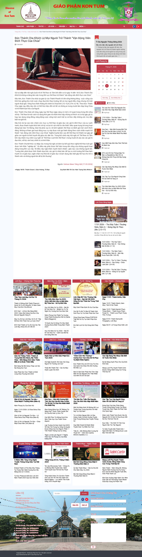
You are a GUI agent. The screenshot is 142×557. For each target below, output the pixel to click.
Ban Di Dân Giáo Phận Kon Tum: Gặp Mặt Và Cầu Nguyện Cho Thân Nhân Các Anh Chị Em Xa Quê (85, 373)
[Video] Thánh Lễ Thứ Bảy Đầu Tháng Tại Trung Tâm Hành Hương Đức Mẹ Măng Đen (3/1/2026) (26, 470)
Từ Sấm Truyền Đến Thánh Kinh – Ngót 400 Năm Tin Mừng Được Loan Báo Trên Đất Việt (114, 431)
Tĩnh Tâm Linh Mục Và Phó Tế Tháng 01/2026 (25, 298)
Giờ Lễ (84, 505)
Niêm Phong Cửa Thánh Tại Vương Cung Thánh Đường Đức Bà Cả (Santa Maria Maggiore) (57, 317)
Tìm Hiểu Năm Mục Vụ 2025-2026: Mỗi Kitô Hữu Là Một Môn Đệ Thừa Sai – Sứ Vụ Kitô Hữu (114, 188)
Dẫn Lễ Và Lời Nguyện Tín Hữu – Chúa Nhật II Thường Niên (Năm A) (27, 400)
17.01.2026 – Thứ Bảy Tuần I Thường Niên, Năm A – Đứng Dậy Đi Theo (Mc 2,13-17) (114, 120)
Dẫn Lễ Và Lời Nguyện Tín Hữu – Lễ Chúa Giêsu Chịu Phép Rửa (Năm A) (26, 416)
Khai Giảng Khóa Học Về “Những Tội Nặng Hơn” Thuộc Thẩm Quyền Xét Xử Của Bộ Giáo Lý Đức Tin (57, 411)
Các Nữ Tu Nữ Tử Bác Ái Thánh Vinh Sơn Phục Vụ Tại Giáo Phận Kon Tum (86, 312)
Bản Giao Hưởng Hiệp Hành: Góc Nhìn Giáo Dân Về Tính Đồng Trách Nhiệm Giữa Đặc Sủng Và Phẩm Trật (115, 479)
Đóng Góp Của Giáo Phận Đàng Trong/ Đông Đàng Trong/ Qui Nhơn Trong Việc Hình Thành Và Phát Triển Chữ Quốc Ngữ (114, 408)
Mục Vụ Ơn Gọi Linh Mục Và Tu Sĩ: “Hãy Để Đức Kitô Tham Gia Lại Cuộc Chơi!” (27, 320)
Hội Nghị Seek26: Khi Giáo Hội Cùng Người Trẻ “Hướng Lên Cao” (57, 363)
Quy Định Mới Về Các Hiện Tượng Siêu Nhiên (75, 170)
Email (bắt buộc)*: (108, 507)
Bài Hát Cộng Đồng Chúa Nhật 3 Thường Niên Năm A (85, 463)
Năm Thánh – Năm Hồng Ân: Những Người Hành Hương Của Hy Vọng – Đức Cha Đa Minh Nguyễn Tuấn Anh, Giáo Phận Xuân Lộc (114, 471)
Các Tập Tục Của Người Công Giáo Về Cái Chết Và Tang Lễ (114, 178)
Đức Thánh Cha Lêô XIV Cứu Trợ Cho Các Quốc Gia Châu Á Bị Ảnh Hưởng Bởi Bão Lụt (85, 366)
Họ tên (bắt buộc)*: (108, 500)
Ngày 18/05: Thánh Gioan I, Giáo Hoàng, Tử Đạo (33, 170)
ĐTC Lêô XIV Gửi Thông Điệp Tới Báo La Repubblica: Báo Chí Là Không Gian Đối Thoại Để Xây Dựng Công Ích (114, 156)
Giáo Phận (31, 26)
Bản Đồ (75, 505)
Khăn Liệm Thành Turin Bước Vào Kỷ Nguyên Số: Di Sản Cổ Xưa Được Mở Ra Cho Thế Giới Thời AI (114, 417)
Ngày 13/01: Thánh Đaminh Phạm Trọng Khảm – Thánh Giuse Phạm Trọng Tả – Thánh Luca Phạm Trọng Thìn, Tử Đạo (114, 312)
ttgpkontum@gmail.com (37, 512)
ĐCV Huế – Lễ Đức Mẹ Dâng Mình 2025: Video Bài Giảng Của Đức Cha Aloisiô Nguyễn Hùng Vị (26, 313)
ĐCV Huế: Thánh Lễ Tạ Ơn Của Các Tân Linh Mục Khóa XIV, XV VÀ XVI (27, 326)
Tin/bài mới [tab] (100, 103)
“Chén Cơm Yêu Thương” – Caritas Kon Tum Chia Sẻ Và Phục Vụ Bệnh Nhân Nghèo (85, 358)
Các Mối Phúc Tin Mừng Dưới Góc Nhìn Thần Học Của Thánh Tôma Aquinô (56, 419)
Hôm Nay (105, 98)
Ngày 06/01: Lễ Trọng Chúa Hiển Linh (115, 325)
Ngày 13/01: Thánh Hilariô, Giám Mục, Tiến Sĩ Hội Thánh (113, 304)
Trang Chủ (20, 26)
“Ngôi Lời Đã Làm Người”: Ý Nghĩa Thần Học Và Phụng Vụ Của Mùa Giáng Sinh (56, 437)
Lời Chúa (52, 26)
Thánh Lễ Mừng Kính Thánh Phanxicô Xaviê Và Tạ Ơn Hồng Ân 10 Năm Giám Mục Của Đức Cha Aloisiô (27, 305)
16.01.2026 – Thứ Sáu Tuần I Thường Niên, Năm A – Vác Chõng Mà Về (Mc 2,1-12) (113, 244)
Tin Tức (41, 26)
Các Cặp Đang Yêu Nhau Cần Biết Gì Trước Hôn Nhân (114, 357)
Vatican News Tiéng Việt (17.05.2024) (78, 164)
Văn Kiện (63, 26)
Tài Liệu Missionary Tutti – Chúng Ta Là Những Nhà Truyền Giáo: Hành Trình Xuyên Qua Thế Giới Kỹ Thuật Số (57, 469)
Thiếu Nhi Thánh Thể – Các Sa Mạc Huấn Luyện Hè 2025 (56, 369)
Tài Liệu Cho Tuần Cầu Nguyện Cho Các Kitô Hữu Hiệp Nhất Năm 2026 (114, 109)
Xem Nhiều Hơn (116, 98)
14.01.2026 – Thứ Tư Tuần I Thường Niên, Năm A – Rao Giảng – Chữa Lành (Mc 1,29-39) (114, 262)
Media (82, 26)
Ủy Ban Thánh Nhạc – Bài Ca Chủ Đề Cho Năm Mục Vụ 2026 (85, 469)
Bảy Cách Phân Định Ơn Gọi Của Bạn (85, 307)
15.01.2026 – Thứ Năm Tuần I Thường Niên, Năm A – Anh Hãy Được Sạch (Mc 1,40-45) (112, 253)
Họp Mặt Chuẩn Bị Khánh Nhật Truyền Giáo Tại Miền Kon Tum (83, 426)
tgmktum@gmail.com (28, 507)
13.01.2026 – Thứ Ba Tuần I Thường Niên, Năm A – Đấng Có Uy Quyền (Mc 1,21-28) (114, 272)
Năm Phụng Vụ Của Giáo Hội (24, 405)
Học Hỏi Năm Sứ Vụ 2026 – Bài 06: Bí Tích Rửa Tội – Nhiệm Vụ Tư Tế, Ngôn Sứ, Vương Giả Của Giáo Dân (57, 309)
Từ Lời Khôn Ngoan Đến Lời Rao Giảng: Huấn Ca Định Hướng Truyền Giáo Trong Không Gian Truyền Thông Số (85, 418)
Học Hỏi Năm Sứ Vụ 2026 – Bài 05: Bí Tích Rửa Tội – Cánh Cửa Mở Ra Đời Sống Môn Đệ (57, 333)
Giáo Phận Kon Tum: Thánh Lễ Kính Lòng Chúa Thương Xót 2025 (26, 373)
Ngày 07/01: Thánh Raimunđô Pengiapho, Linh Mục (112, 320)
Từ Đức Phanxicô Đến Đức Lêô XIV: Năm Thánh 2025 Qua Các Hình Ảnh (26, 477)
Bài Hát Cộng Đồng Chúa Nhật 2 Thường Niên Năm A (84, 475)
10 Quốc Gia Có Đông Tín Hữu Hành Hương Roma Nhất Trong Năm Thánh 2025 (57, 325)
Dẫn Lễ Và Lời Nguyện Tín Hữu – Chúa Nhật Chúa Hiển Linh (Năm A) (27, 422)
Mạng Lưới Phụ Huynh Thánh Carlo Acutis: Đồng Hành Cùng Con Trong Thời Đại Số (114, 370)
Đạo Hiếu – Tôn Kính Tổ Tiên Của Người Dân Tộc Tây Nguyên (113, 424)
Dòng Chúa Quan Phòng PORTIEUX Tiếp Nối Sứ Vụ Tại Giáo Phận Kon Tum (85, 319)
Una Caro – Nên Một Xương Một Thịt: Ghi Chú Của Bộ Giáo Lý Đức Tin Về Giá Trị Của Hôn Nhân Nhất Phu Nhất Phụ (114, 132)
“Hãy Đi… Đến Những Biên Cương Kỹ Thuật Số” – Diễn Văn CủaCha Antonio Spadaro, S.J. (85, 433)
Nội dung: (108, 532)
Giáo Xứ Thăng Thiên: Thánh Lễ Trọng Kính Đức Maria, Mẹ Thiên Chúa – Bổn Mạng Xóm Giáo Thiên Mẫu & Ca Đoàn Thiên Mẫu (27, 359)
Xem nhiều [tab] (111, 103)
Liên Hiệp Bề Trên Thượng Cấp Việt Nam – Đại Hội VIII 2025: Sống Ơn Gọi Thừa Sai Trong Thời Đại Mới (86, 300)
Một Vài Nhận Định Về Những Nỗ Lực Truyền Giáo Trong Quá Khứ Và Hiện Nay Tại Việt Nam (86, 409)
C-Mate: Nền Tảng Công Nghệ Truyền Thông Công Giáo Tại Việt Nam (26, 462)
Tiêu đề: (108, 515)
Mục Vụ (73, 26)
